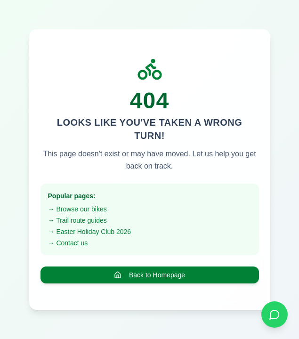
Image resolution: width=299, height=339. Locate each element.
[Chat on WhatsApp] (274, 314)
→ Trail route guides (77, 220)
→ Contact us (68, 243)
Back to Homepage (149, 275)
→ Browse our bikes (77, 209)
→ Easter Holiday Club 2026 (89, 231)
